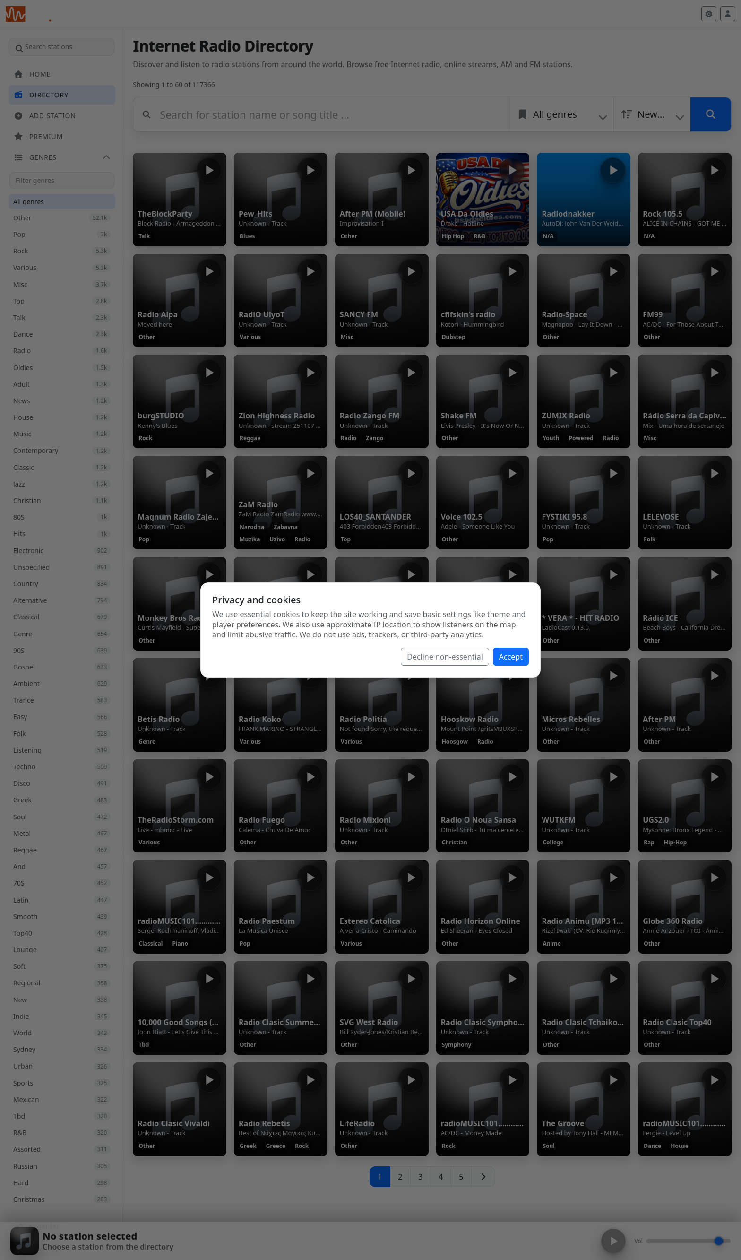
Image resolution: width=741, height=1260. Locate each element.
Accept (511, 657)
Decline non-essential (445, 657)
